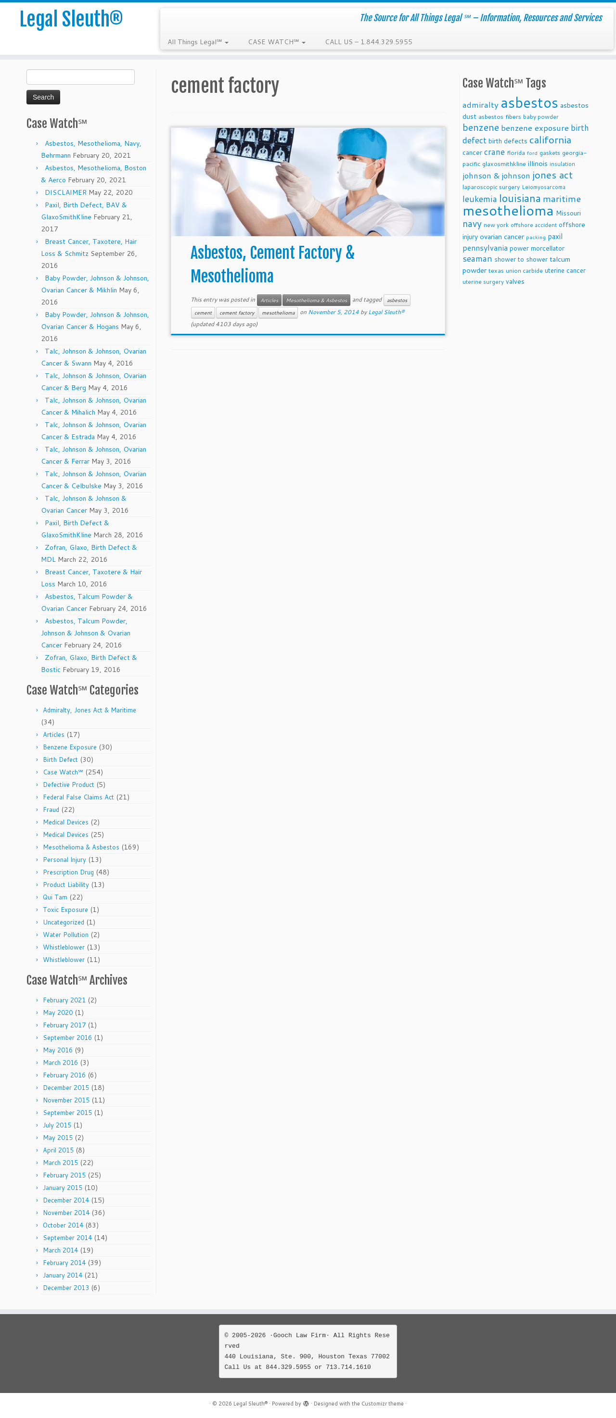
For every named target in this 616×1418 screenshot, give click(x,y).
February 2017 (64, 1025)
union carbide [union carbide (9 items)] (524, 270)
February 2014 (64, 1262)
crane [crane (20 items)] (494, 151)
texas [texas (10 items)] (496, 270)
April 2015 (58, 1150)
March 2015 (60, 1162)
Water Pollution (66, 934)
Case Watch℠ (63, 772)
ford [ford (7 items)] (532, 152)
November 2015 (66, 1100)
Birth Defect (60, 759)
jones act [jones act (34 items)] (552, 175)
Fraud (51, 809)
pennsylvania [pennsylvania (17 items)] (485, 247)
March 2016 (60, 1062)
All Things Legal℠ (198, 42)
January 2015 (62, 1187)
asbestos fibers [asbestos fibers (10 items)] (499, 116)
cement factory (236, 312)
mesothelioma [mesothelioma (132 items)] (508, 210)
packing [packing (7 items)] (536, 237)
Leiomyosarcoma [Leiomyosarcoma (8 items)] (543, 187)
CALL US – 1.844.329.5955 (368, 42)
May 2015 (58, 1137)
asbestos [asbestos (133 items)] (529, 102)
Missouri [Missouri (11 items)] (568, 212)
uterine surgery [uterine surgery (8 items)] (483, 282)
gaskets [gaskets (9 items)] (549, 153)
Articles (53, 734)
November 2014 (66, 1212)
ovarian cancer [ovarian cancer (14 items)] (502, 236)
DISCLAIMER (66, 192)
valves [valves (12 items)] (515, 281)
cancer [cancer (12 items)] (472, 152)
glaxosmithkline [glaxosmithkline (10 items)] (504, 163)
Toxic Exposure (65, 909)
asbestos (397, 300)
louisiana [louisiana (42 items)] (520, 197)
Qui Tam (55, 897)
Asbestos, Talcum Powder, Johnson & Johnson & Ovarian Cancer (85, 633)
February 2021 (64, 1000)
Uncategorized (63, 922)
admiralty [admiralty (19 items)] (480, 104)
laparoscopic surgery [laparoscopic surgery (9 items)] (491, 187)
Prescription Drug (68, 872)
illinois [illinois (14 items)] (538, 163)
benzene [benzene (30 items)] (480, 127)
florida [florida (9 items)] (516, 153)
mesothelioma (278, 312)
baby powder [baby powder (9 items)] (541, 117)
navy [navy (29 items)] (472, 223)
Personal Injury (64, 859)
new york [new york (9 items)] (496, 225)
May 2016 (58, 1050)
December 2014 (66, 1200)
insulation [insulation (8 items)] (562, 164)
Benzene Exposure (70, 747)
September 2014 (67, 1237)
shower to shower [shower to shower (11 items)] (521, 259)
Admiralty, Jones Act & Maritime (89, 710)
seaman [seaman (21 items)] (477, 259)
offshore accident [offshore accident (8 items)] (534, 225)
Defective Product (68, 784)
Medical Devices (66, 822)
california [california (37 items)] (550, 139)
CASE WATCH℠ (277, 42)
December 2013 (66, 1287)
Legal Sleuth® (71, 19)
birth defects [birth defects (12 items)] (507, 140)
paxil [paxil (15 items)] (555, 236)
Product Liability (66, 884)
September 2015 (67, 1112)
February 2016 (64, 1075)
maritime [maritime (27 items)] (562, 198)
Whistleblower (64, 947)
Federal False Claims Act (78, 797)
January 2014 (62, 1275)
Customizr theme (382, 1403)
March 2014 (60, 1250)
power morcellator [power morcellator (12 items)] (537, 248)
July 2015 (57, 1125)
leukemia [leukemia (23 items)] (479, 198)
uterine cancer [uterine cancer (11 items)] (565, 270)
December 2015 (66, 1087)
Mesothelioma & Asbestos (81, 847)
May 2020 (58, 1012)
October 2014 (63, 1225)
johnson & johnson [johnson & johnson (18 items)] (496, 175)
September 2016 (67, 1037)
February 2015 (64, 1175)
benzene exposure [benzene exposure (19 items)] (535, 127)
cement (203, 312)
